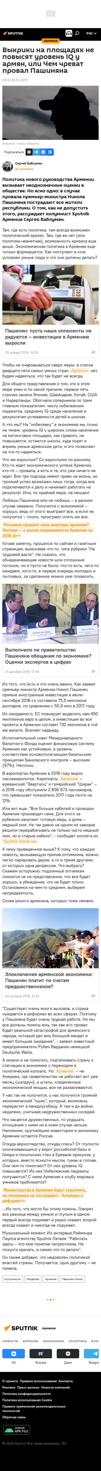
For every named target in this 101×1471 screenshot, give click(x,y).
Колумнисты (12, 1279)
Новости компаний (55, 1387)
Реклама (8, 1387)
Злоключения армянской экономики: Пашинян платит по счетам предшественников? (49, 980)
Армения (64, 1071)
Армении (79, 370)
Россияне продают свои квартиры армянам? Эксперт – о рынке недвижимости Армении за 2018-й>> (48, 530)
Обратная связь (14, 1417)
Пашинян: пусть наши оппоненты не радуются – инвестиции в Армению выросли (48, 337)
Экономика (53, 1341)
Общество (32, 1279)
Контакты (66, 1381)
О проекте (10, 1381)
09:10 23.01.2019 (14, 80)
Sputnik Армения (20, 841)
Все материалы (24, 169)
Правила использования (38, 1381)
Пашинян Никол (72, 1279)
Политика (78, 1341)
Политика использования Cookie (27, 1400)
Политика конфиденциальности (26, 1394)
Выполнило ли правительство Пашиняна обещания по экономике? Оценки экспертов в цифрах (48, 656)
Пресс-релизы (28, 1387)
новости (10, 1341)
